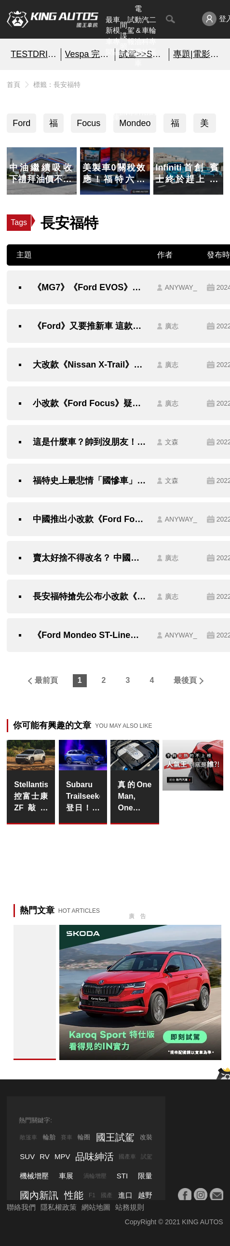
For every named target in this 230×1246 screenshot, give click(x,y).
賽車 (66, 1137)
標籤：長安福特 (57, 84)
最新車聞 (109, 36)
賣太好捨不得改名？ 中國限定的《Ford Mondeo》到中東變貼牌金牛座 (90, 558)
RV (45, 1156)
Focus (88, 123)
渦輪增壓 (95, 1176)
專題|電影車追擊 (196, 54)
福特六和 (175, 125)
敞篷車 (28, 1137)
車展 (66, 1176)
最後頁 (185, 680)
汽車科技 (145, 36)
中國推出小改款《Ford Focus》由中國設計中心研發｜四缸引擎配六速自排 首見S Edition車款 (90, 519)
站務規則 (129, 1207)
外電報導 (131, 95)
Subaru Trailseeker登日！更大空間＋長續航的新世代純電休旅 (83, 797)
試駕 (146, 1156)
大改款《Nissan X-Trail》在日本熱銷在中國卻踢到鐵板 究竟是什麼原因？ (90, 364)
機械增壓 (34, 1176)
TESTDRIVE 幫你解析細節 (33, 54)
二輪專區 (152, 36)
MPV (62, 1156)
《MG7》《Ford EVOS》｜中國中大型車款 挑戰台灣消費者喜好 (90, 287)
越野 (145, 1195)
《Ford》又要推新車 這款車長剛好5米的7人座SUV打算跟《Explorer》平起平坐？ (90, 326)
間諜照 (123, 36)
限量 (145, 1176)
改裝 (146, 1137)
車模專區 (116, 36)
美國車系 (204, 125)
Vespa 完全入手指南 (88, 54)
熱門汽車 (109, 95)
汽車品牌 (138, 95)
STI (122, 1176)
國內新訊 (123, 95)
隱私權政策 (59, 1207)
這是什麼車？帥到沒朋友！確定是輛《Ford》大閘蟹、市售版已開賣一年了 (90, 442)
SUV (27, 1156)
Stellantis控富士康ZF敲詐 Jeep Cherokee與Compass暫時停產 (31, 797)
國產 (106, 1195)
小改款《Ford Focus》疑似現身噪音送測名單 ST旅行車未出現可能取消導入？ (90, 403)
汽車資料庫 (116, 95)
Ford (21, 123)
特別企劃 (152, 95)
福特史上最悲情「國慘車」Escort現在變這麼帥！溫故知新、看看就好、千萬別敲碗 (90, 480)
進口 (125, 1195)
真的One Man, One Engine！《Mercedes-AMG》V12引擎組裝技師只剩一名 (134, 797)
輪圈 (84, 1137)
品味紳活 (145, 95)
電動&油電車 (138, 35)
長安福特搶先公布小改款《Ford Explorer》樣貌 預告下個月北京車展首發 (90, 596)
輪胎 (49, 1137)
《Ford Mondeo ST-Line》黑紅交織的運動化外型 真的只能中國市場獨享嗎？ (90, 635)
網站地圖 (95, 1207)
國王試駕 (115, 1137)
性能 (73, 1195)
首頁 (13, 84)
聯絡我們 (21, 1207)
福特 (53, 125)
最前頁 (46, 680)
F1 (92, 1195)
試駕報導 (131, 36)
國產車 (127, 1156)
